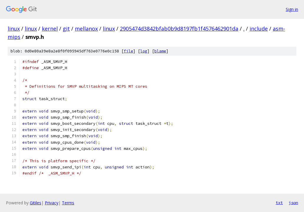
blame (160, 51)
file (128, 51)
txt (279, 202)
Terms (68, 203)
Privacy (51, 203)
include (259, 28)
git (66, 28)
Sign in (292, 9)
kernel (50, 28)
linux (14, 28)
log (143, 51)
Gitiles (35, 203)
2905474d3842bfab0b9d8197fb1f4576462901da (179, 28)
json (293, 202)
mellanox (86, 28)
